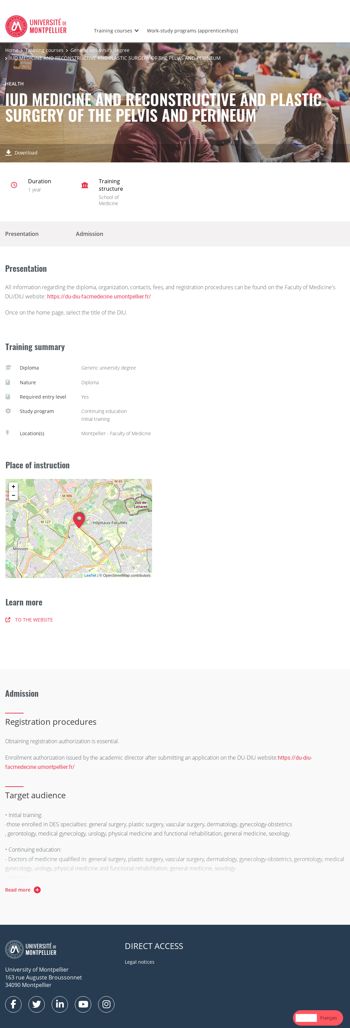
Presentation (22, 234)
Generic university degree (100, 50)
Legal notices (139, 962)
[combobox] (306, 1018)
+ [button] (13, 487)
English (306, 1018)
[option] (328, 1018)
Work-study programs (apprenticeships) (192, 30)
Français (328, 1018)
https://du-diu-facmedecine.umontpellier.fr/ (99, 296)
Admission (89, 234)
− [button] (13, 496)
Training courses (113, 30)
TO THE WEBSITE (29, 619)
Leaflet (90, 575)
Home (11, 50)
